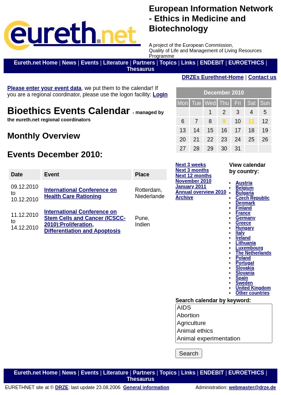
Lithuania (245, 242)
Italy (240, 232)
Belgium (244, 187)
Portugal (244, 262)
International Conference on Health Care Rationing (80, 193)
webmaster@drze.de (252, 387)
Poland (242, 257)
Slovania (244, 272)
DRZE (61, 387)
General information (146, 387)
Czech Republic (252, 197)
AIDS (224, 308)
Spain (241, 277)
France (242, 212)
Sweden (244, 282)
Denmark (245, 202)
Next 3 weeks (190, 164)
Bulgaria (244, 192)
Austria (243, 182)
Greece (243, 222)
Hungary (244, 227)
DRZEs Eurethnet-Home (213, 77)
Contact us (262, 77)
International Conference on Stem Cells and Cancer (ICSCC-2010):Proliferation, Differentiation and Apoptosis (85, 221)
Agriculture (224, 323)
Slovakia (244, 267)
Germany (245, 217)
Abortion (224, 316)
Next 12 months (193, 175)
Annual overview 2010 (200, 192)
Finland (243, 207)
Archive (184, 197)
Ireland (242, 237)
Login (160, 94)
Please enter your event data (44, 88)
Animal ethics (224, 331)
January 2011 (190, 186)
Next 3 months (192, 170)
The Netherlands (253, 252)
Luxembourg (249, 247)
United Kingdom (253, 287)
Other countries (252, 292)
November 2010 (193, 181)
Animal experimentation (224, 339)
